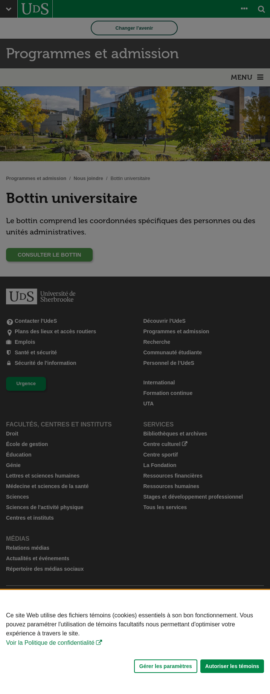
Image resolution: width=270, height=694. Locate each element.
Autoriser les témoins (232, 666)
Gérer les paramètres (165, 666)
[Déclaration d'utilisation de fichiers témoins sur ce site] (135, 642)
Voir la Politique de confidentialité (50, 643)
